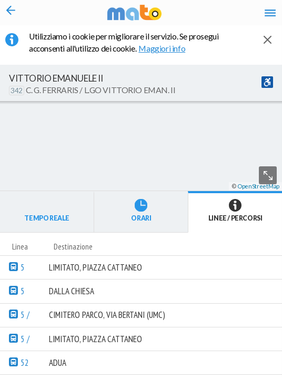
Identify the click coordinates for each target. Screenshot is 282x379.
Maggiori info (167, 48)
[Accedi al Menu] (270, 12)
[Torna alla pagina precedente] (11, 12)
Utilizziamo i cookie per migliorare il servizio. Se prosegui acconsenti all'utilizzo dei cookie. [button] (124, 42)
